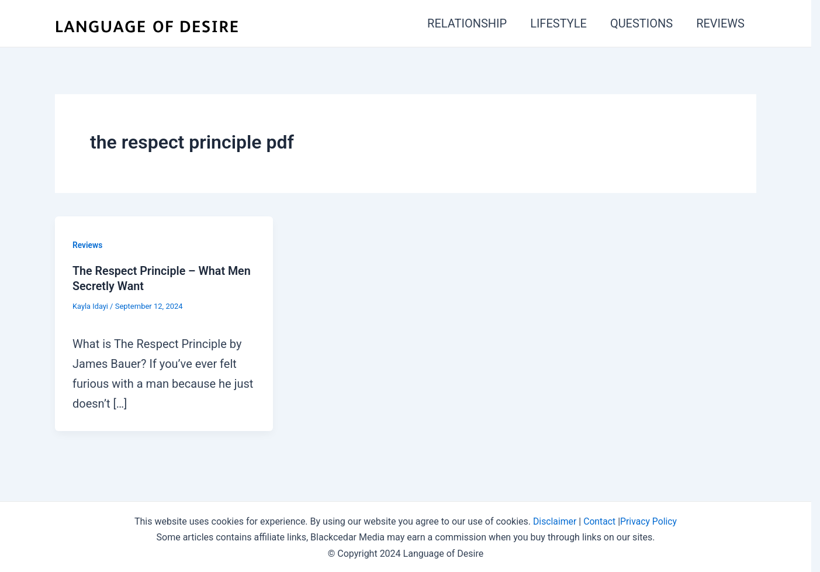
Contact (599, 520)
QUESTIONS (641, 23)
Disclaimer (554, 520)
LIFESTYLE (558, 23)
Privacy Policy (649, 520)
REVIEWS (720, 23)
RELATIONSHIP (467, 23)
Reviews (87, 245)
